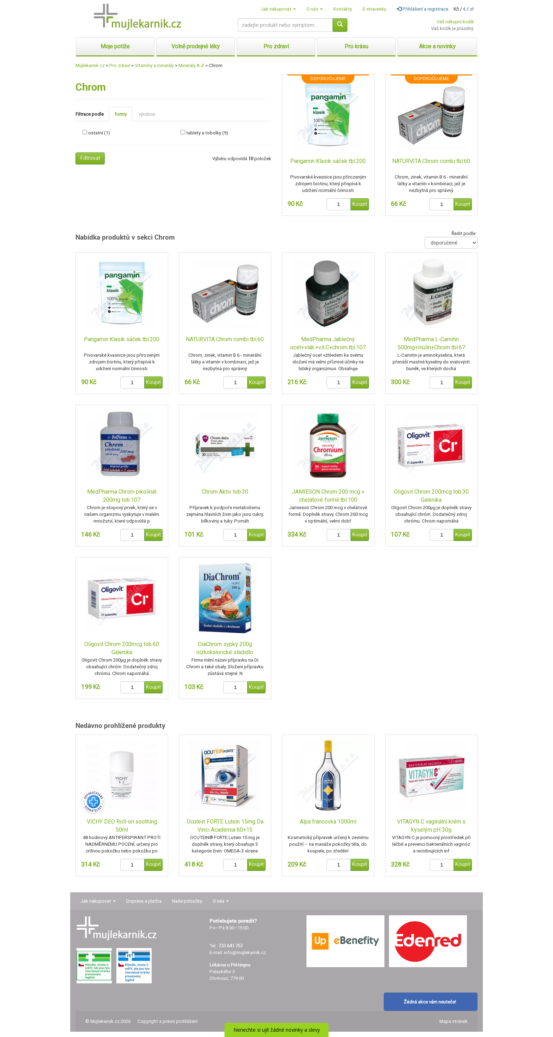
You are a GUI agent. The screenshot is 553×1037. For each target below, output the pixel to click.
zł (472, 9)
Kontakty (342, 9)
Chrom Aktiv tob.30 (225, 491)
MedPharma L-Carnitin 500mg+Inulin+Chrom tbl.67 (431, 343)
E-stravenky (374, 9)
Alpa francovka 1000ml (328, 821)
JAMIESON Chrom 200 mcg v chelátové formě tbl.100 (328, 495)
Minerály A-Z (191, 65)
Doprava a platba (144, 901)
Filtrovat (90, 158)
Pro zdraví (119, 65)
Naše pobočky (187, 901)
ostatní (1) (99, 132)
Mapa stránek (453, 1021)
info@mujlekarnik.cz (245, 952)
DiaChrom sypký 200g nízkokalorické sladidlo (224, 648)
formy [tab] (121, 114)
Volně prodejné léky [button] (195, 46)
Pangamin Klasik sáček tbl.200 (328, 161)
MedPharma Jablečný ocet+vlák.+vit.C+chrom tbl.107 (328, 343)
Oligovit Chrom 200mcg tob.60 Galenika (121, 648)
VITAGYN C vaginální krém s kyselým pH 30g (431, 825)
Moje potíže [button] (115, 46)
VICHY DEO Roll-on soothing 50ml (122, 825)
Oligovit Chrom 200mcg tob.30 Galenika (431, 495)
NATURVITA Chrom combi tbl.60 (431, 161)
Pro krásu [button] (356, 46)
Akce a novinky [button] (437, 46)
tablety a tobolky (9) (207, 132)
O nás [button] (314, 9)
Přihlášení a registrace (422, 9)
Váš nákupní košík (455, 21)
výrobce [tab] (147, 114)
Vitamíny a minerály (154, 65)
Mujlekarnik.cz (90, 65)
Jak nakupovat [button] (278, 9)
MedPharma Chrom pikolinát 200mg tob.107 (122, 495)
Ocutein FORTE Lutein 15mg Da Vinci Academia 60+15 (225, 825)
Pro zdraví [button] (276, 46)
